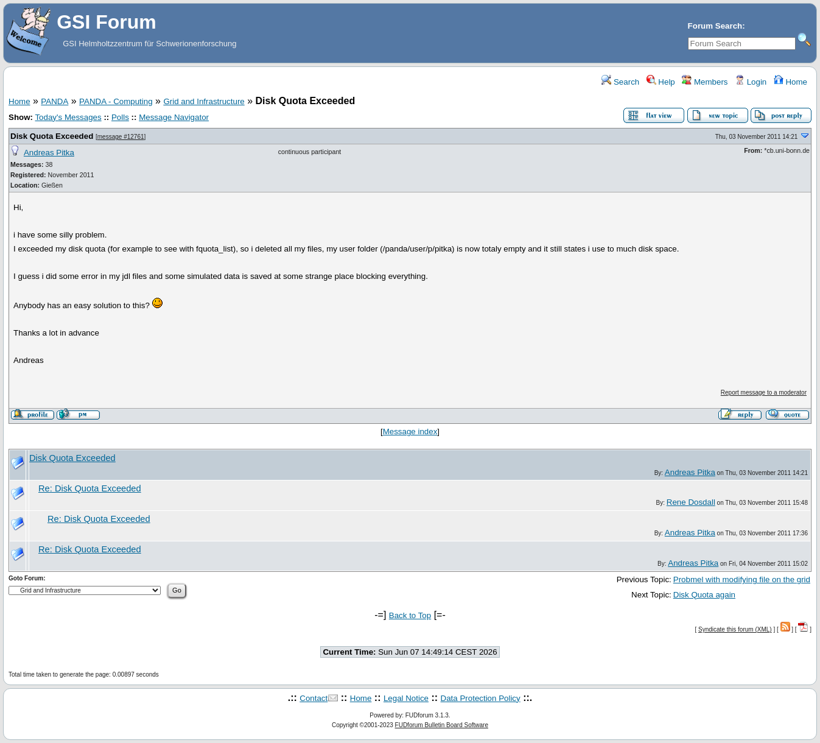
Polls (120, 117)
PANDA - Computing (116, 101)
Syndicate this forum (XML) (735, 629)
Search (620, 81)
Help (661, 81)
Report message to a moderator (764, 392)
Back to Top (410, 615)
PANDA (54, 101)
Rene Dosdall (691, 502)
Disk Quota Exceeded (51, 136)
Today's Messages (68, 117)
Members (704, 81)
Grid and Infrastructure (203, 101)
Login (750, 81)
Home (790, 81)
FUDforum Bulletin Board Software (441, 725)
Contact (314, 698)
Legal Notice (406, 698)
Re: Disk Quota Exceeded (89, 488)
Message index (410, 431)
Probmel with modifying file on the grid (741, 579)
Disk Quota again (704, 594)
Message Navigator (174, 117)
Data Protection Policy (480, 698)
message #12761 (120, 136)
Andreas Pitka (49, 152)
